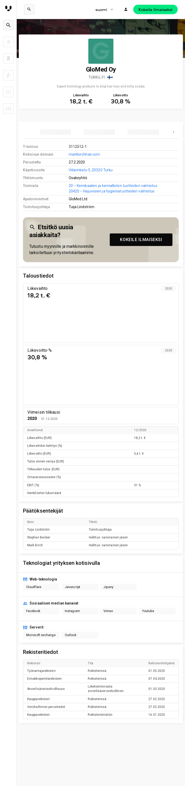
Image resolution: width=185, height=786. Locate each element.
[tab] (55, 132)
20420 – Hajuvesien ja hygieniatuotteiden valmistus (112, 191)
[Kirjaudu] (126, 9)
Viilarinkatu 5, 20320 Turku (91, 170)
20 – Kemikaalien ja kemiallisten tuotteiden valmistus (113, 186)
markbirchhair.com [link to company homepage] (84, 154)
